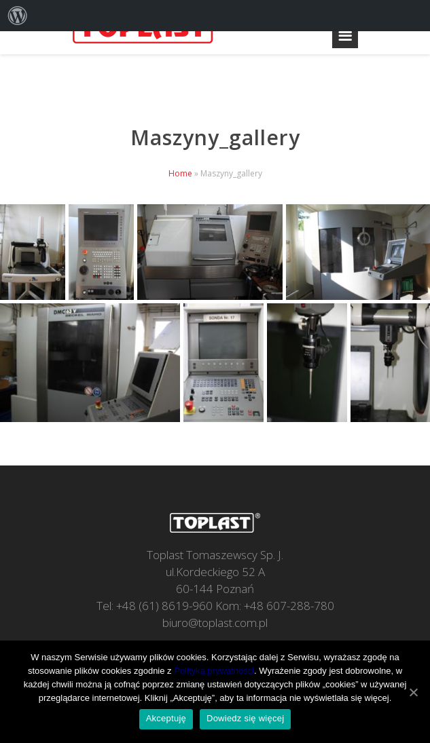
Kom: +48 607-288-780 (274, 605)
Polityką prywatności (214, 671)
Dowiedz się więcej (245, 718)
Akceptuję (166, 718)
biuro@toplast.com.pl (215, 622)
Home (180, 173)
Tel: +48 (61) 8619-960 (154, 605)
